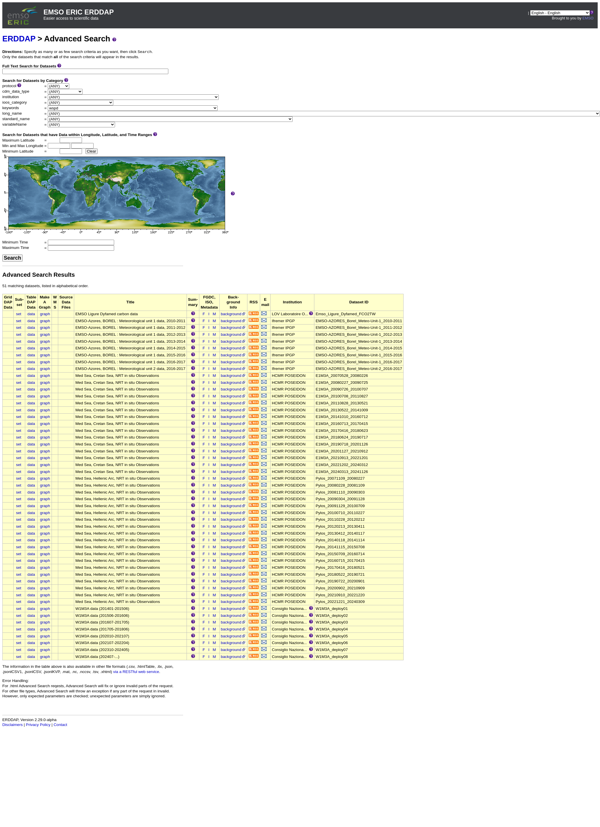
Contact (60, 725)
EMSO (587, 18)
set (18, 314)
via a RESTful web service (136, 672)
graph (45, 314)
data (31, 314)
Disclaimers (12, 725)
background (233, 314)
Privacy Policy (38, 725)
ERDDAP (18, 38)
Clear (91, 151)
